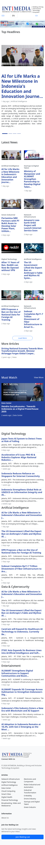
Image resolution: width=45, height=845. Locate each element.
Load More (22, 338)
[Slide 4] (19, 133)
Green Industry (30, 807)
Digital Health (6, 797)
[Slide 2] (10, 133)
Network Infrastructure (10, 779)
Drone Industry (30, 798)
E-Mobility (28, 795)
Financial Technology (9, 800)
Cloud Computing (8, 791)
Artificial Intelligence (9, 785)
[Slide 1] (5, 133)
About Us (5, 818)
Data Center (6, 788)
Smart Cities (6, 794)
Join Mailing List (23, 837)
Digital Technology (8, 782)
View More (38, 377)
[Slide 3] (14, 133)
